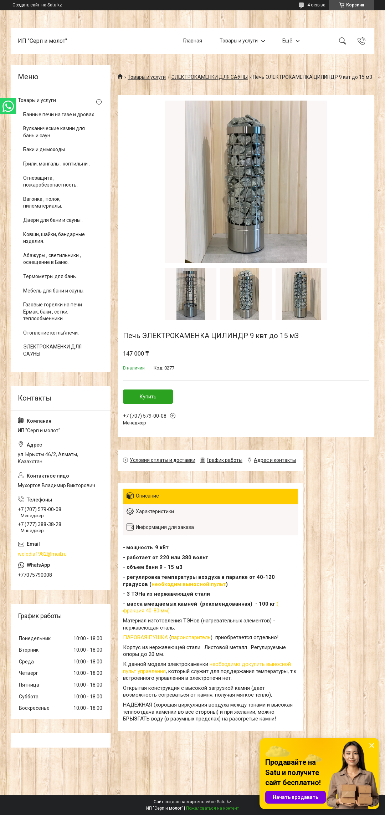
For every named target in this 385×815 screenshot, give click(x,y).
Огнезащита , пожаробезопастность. (50, 181)
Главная (192, 41)
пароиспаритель (191, 637)
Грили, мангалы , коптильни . (56, 164)
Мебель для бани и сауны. (53, 291)
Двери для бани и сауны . (53, 220)
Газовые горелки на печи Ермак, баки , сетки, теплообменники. (52, 311)
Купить (148, 396)
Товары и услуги (239, 41)
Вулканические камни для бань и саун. (54, 132)
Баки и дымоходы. (44, 149)
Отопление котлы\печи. (51, 333)
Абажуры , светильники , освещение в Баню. (52, 259)
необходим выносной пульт (189, 584)
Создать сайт (26, 4)
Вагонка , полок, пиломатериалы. (42, 202)
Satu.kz (224, 801)
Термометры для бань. (50, 276)
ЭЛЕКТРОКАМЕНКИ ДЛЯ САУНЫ (209, 77)
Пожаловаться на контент (212, 808)
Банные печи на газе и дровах (58, 114)
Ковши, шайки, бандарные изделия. (54, 237)
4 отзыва (316, 4)
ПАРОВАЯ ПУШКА (145, 637)
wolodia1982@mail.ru (42, 554)
